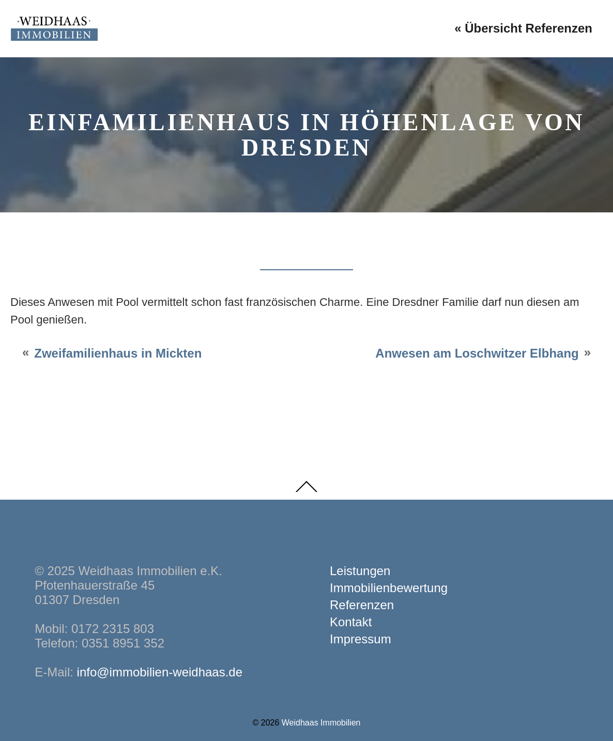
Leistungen (360, 571)
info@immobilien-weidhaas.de (160, 672)
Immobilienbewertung (389, 588)
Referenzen (362, 605)
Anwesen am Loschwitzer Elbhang (476, 353)
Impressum (360, 639)
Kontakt (351, 622)
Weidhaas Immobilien (321, 722)
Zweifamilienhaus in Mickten (118, 353)
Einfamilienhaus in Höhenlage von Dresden (306, 135)
